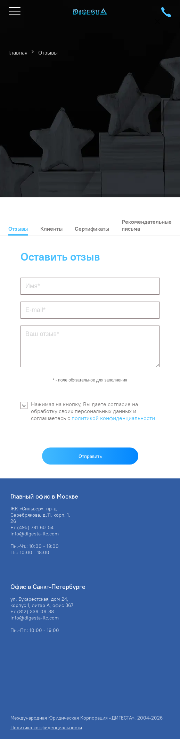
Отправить (90, 456)
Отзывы (18, 228)
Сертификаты (92, 228)
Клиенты (51, 228)
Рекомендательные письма (147, 225)
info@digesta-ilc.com (34, 534)
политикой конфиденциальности (113, 417)
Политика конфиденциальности (46, 727)
